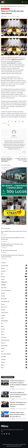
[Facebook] (8, 121)
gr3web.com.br (18, 446)
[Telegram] (22, 121)
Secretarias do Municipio (6, 354)
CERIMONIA (3, 285)
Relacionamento (4, 345)
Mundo (2, 326)
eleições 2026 (5, 8)
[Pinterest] (15, 121)
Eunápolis (3, 309)
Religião (2, 348)
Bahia (2, 273)
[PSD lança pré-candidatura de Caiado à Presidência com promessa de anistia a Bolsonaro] (5, 394)
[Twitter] (12, 121)
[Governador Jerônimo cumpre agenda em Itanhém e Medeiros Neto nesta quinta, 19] (5, 414)
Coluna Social (3, 287)
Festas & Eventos (4, 312)
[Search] (22, 2)
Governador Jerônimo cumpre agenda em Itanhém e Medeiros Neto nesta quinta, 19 (17, 414)
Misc (2, 323)
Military (4, 426)
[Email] (8, 125)
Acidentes (3, 268)
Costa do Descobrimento (6, 290)
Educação (3, 296)
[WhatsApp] (19, 121)
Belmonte (3, 276)
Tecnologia (3, 359)
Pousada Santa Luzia (5, 340)
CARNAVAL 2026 (4, 282)
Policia (2, 331)
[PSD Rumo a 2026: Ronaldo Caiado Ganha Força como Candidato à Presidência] (5, 404)
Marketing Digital (4, 320)
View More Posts (14, 137)
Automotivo (3, 271)
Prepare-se (3, 342)
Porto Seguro (3, 337)
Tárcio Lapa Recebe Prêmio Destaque (10, 250)
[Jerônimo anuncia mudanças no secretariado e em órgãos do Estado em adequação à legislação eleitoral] (5, 383)
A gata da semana (4, 265)
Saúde (2, 351)
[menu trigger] (25, 2)
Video (2, 367)
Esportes (3, 304)
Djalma (5, 16)
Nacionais (3, 329)
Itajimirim (3, 315)
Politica (2, 334)
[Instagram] (25, 152)
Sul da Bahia (3, 356)
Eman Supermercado (5, 301)
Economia (3, 293)
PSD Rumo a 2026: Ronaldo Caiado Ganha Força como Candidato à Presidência (18, 404)
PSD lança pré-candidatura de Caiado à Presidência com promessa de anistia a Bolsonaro (18, 394)
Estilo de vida (3, 307)
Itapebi (2, 318)
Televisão (3, 362)
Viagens (2, 365)
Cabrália (2, 279)
